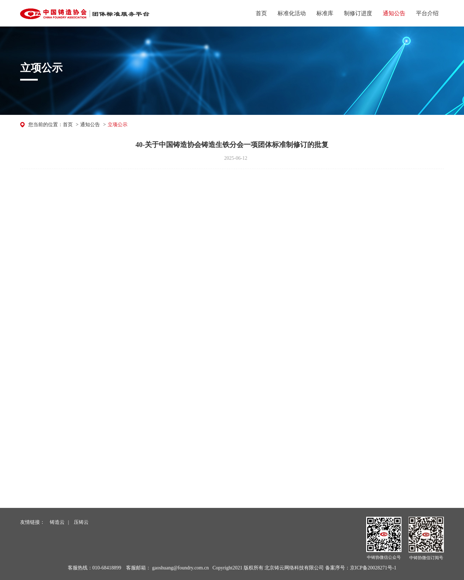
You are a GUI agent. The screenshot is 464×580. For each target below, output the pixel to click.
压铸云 (81, 522)
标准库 (324, 13)
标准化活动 (292, 13)
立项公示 (117, 124)
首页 (261, 13)
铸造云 (57, 522)
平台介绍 (427, 13)
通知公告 (394, 13)
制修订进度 (358, 13)
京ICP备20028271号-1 (373, 567)
